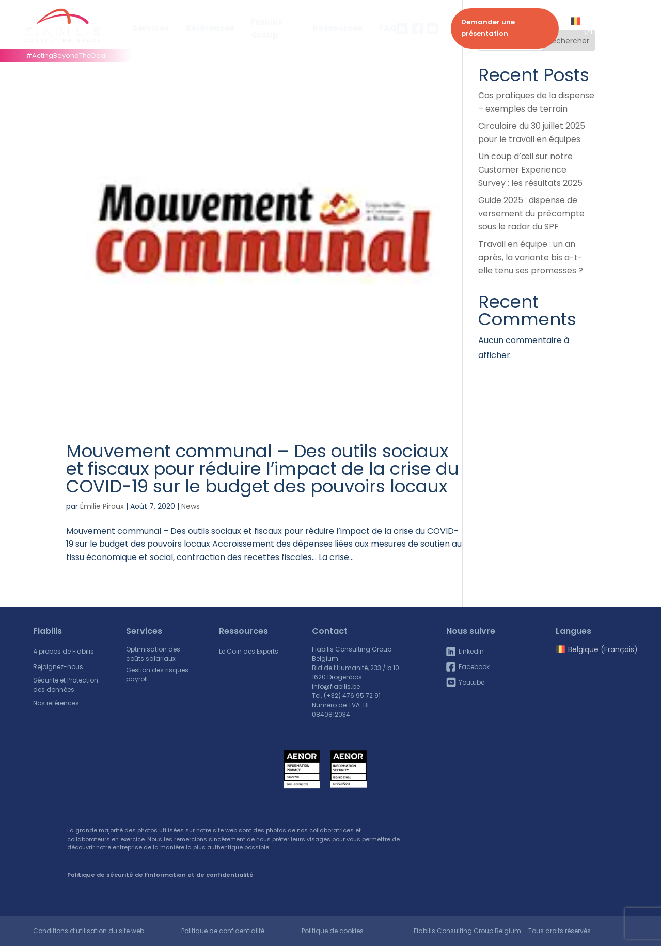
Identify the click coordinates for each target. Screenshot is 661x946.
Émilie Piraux (102, 506)
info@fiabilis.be (336, 686)
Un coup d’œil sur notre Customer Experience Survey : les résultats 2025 (530, 169)
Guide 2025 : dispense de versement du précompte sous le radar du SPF (531, 213)
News (190, 506)
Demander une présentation (488, 27)
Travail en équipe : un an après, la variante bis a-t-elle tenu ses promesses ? (530, 257)
